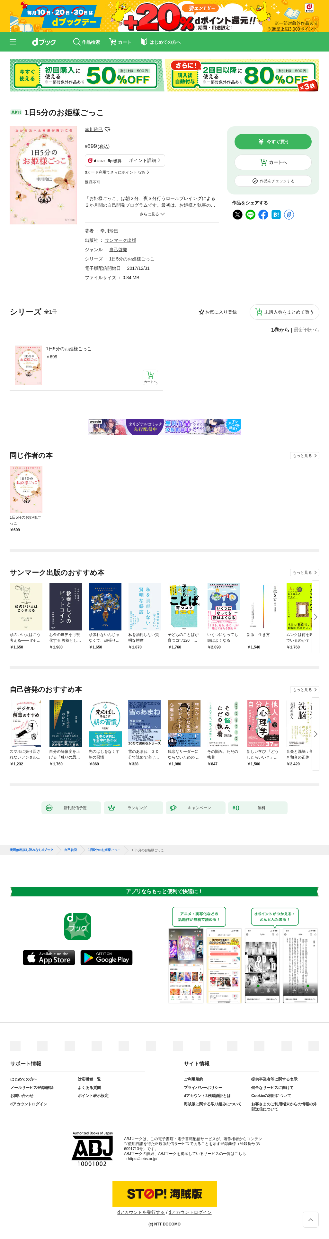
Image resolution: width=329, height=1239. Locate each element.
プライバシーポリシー (203, 1087)
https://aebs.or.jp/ (142, 1159)
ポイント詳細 (142, 160)
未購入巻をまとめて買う (289, 312)
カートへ (278, 162)
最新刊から (306, 330)
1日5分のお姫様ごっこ (69, 348)
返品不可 (92, 182)
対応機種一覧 (89, 1079)
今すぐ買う (278, 141)
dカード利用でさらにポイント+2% (115, 172)
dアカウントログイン (28, 1104)
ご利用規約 (193, 1079)
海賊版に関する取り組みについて (213, 1104)
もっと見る (302, 455)
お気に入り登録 (221, 312)
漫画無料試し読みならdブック (31, 850)
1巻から (280, 330)
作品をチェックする (277, 181)
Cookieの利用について (271, 1095)
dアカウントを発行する (141, 1212)
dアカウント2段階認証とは (207, 1095)
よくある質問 (89, 1087)
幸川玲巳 (94, 129)
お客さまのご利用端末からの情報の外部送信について (284, 1106)
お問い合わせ (21, 1095)
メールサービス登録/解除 (32, 1087)
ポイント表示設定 (93, 1095)
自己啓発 (118, 249)
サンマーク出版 (120, 240)
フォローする (107, 129)
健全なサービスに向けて (272, 1087)
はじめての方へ (23, 1079)
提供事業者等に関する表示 (274, 1079)
